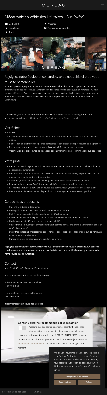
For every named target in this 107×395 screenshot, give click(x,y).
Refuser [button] (89, 382)
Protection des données (14, 391)
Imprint (38, 391)
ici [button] (59, 369)
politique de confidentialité (31, 343)
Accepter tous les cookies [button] (77, 376)
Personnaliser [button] (65, 382)
